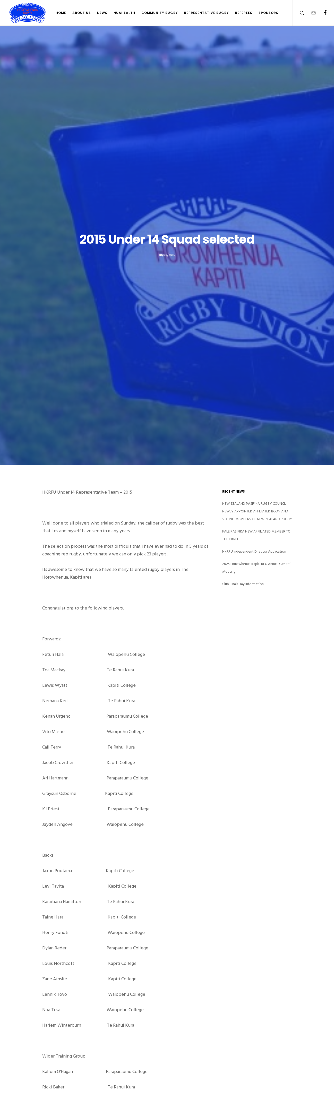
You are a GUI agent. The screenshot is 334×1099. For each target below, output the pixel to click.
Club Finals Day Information (243, 584)
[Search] (298, 13)
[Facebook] (322, 13)
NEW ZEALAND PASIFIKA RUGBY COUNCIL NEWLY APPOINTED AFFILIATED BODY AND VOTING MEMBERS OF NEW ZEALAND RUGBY (257, 511)
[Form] (310, 13)
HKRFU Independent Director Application (254, 551)
